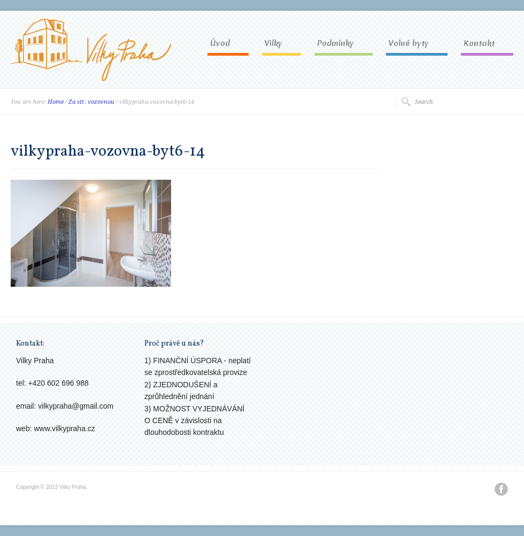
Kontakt (479, 44)
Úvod (220, 44)
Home (56, 101)
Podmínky (335, 44)
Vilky (273, 44)
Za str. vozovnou (91, 101)
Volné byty (409, 44)
